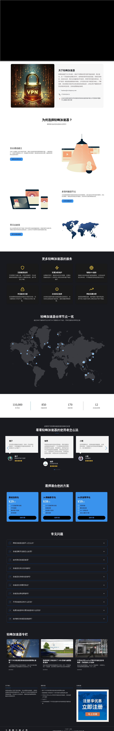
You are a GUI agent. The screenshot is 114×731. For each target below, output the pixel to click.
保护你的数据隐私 (16, 234)
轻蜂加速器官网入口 (58, 728)
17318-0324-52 (65, 94)
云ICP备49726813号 (79, 728)
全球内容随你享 (67, 201)
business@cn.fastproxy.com (68, 90)
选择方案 (22, 515)
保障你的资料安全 (16, 159)
